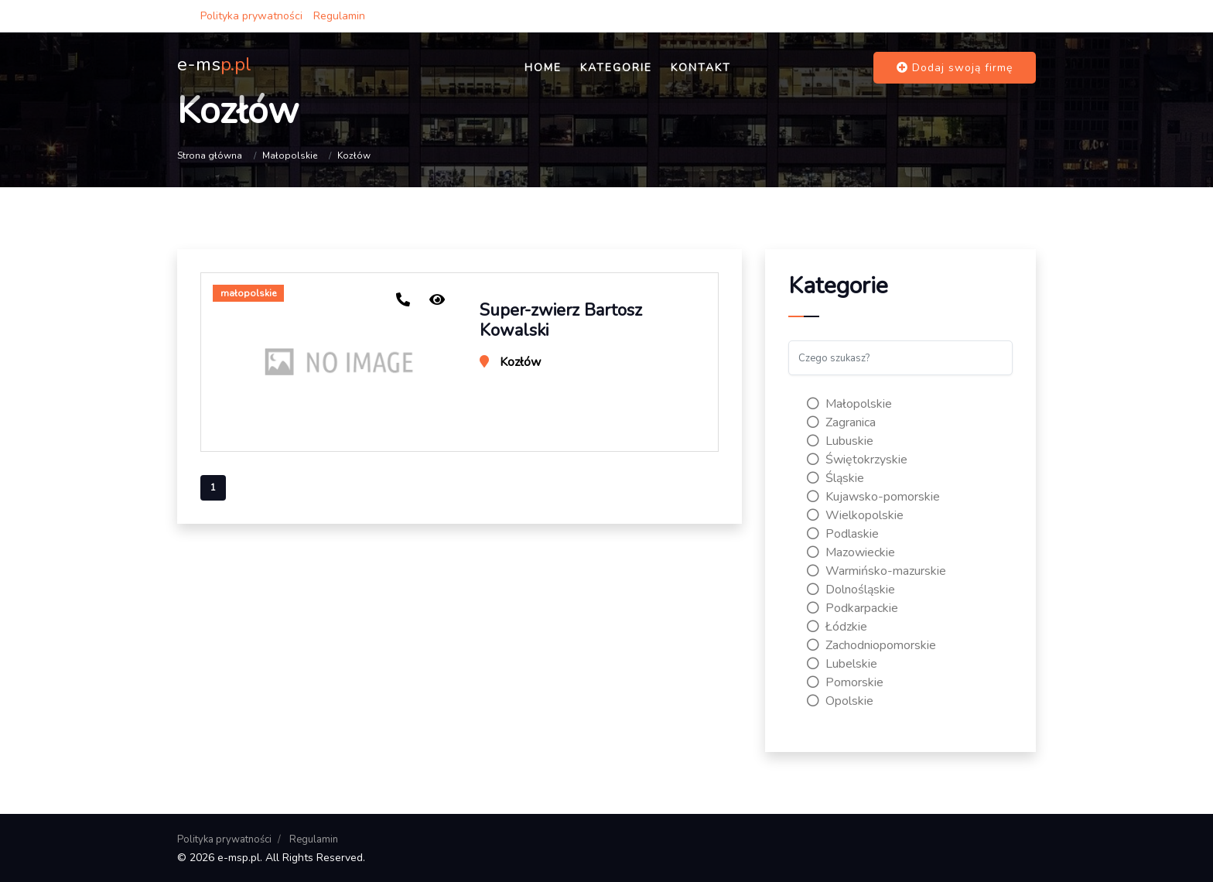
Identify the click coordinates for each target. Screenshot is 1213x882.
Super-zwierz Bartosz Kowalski (561, 320)
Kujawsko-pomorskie (873, 496)
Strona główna (209, 155)
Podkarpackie (852, 608)
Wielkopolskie (855, 515)
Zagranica (841, 422)
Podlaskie (843, 533)
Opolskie (840, 700)
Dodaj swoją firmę (955, 67)
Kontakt (701, 67)
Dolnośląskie (851, 589)
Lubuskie (840, 441)
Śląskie (835, 478)
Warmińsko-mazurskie (876, 570)
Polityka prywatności (251, 16)
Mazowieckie (851, 552)
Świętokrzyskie (857, 459)
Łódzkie (837, 626)
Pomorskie (845, 682)
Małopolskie (289, 155)
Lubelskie (842, 663)
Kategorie (616, 67)
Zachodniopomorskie (871, 645)
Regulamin (339, 16)
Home (543, 67)
